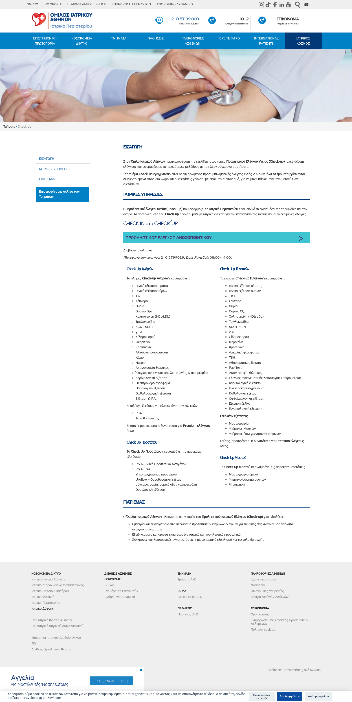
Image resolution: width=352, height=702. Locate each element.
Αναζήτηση (297, 4)
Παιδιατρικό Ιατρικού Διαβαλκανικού (57, 626)
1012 (244, 19)
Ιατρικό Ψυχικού (42, 597)
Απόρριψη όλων (319, 696)
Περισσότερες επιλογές (262, 696)
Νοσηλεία (258, 585)
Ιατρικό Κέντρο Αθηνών (48, 579)
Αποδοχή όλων (290, 696)
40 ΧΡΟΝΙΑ (53, 4)
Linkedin (281, 4)
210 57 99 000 (185, 19)
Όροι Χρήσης (260, 614)
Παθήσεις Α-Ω (188, 614)
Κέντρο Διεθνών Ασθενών (269, 597)
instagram (261, 4)
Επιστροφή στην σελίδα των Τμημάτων (59, 194)
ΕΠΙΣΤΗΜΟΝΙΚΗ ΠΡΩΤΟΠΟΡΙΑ (45, 41)
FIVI (34, 643)
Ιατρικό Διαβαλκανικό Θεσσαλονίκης (57, 585)
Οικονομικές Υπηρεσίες (267, 591)
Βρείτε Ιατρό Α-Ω (190, 597)
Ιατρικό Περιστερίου (45, 603)
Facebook (275, 4)
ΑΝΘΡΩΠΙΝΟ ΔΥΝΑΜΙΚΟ (174, 4)
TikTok (268, 4)
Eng (306, 4)
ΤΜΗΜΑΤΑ (118, 38)
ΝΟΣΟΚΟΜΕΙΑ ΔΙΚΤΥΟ (81, 41)
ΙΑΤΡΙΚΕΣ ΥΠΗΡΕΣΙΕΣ (54, 169)
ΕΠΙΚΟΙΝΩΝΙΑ (288, 19)
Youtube (288, 4)
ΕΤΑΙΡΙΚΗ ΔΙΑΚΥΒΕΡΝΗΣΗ (86, 4)
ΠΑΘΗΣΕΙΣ (156, 38)
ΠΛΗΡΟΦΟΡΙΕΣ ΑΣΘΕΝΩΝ (192, 41)
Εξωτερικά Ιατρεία (264, 579)
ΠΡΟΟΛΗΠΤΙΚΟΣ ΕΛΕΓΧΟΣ (168, 237)
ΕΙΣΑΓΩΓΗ (46, 159)
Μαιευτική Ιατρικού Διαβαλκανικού (56, 638)
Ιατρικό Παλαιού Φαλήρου (50, 591)
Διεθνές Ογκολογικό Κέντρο (51, 649)
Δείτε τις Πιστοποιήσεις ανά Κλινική (295, 670)
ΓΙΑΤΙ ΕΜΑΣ (47, 179)
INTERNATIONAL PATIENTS (266, 41)
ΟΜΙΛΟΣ (33, 4)
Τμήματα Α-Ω (187, 579)
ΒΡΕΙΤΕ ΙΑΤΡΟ (229, 38)
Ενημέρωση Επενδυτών (121, 591)
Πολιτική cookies (263, 630)
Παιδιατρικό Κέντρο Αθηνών (51, 620)
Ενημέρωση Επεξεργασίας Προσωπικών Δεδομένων (279, 622)
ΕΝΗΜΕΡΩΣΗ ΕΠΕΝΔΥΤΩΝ (131, 4)
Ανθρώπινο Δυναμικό (119, 597)
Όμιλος (109, 585)
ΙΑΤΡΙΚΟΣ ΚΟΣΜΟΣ (303, 41)
